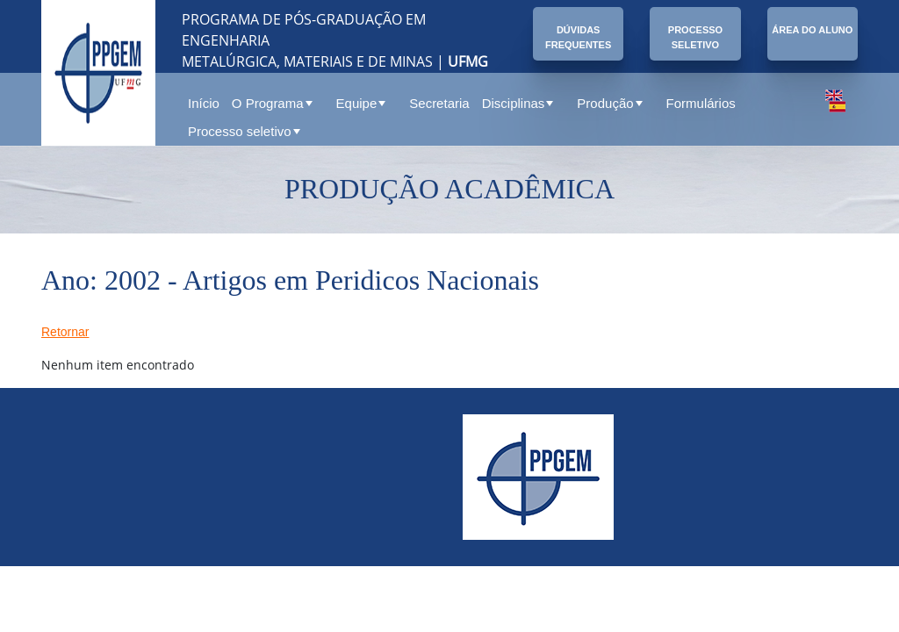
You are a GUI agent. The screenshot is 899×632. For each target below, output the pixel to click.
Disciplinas (518, 103)
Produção (609, 103)
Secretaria (439, 103)
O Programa (272, 103)
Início (203, 103)
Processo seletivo (244, 131)
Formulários (701, 103)
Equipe (361, 103)
